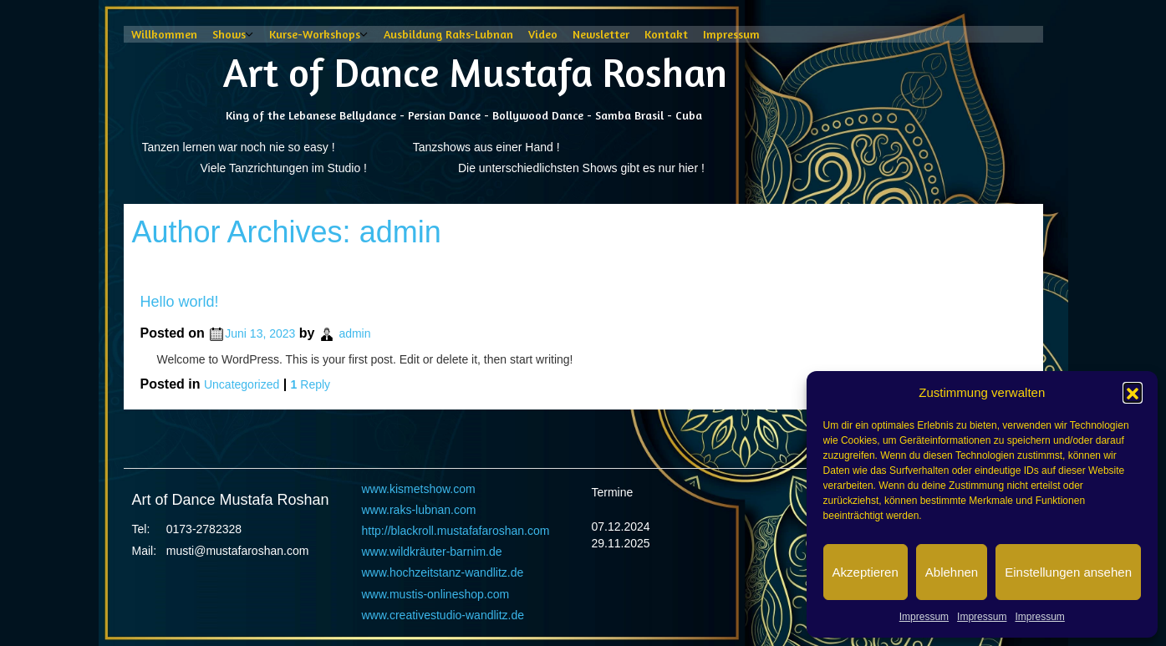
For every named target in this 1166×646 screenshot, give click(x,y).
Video (543, 34)
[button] (1132, 392)
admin (400, 232)
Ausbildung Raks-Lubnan (448, 34)
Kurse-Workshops (314, 34)
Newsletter (601, 34)
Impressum (924, 617)
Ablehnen (951, 572)
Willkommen (164, 34)
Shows (229, 34)
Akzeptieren (865, 572)
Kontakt (666, 34)
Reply (310, 384)
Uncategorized (241, 384)
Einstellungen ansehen (1068, 572)
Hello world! (179, 301)
